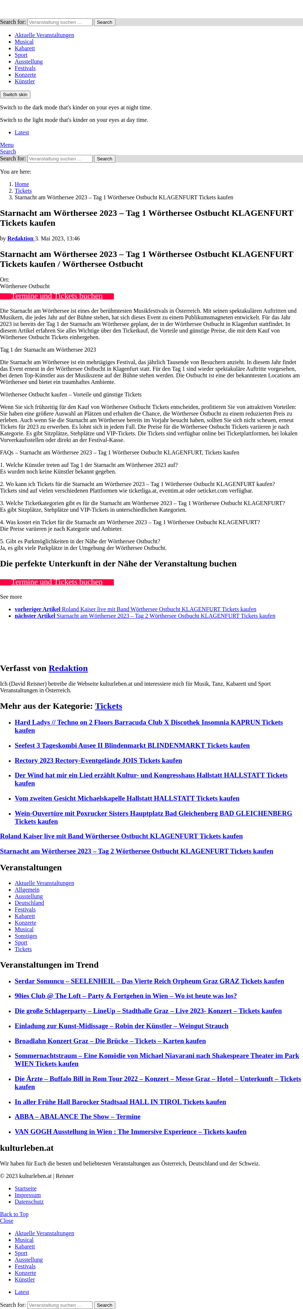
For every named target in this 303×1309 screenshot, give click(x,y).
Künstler (25, 81)
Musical (24, 42)
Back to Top (14, 1214)
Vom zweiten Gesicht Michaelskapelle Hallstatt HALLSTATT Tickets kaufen (127, 798)
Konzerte (25, 75)
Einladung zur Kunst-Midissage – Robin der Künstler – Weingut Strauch (121, 1026)
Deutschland (29, 903)
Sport (21, 55)
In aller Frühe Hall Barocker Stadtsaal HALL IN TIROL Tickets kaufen (120, 1102)
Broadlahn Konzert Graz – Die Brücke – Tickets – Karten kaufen (110, 1041)
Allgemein (27, 889)
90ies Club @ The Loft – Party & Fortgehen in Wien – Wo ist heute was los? (126, 996)
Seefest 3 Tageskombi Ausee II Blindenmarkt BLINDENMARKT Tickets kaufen (132, 745)
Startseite (26, 1188)
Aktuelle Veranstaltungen (44, 35)
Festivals (25, 68)
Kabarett (25, 48)
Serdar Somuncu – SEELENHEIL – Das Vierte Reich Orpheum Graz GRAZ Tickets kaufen (149, 981)
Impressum (28, 1195)
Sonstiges (26, 936)
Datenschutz (29, 1202)
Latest (22, 132)
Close (6, 1221)
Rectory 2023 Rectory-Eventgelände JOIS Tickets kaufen (98, 760)
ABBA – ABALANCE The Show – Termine (78, 1116)
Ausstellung (29, 61)
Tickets (108, 706)
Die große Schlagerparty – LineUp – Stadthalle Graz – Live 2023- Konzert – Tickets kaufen (148, 1011)
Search (104, 22)
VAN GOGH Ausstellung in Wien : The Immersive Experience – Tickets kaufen (130, 1131)
